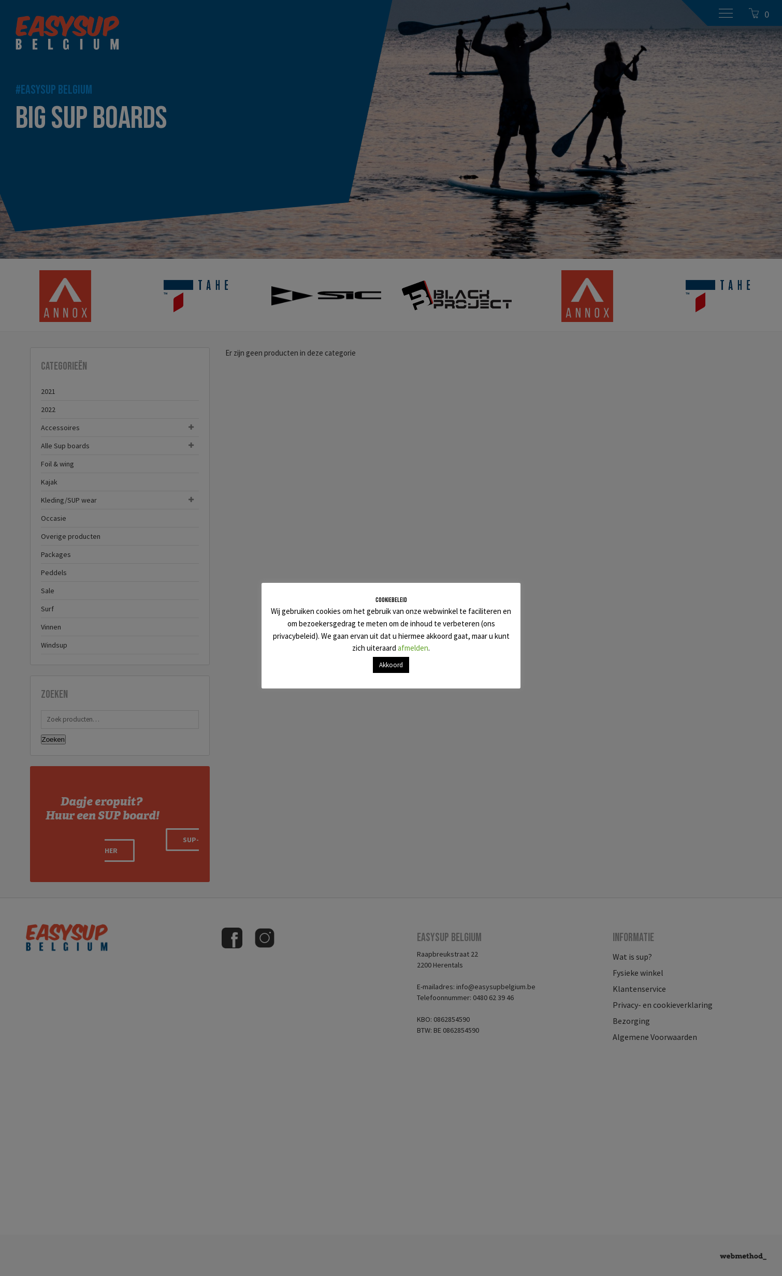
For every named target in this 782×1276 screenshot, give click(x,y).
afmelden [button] (413, 648)
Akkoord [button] (391, 665)
